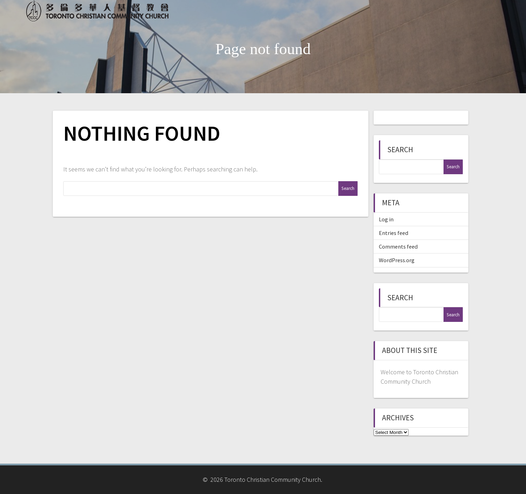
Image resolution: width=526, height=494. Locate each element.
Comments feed (398, 246)
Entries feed (393, 232)
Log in (386, 219)
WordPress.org (397, 260)
